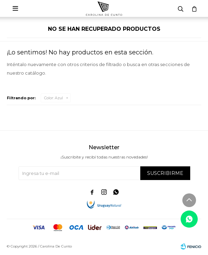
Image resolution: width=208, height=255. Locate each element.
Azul (53, 97)
